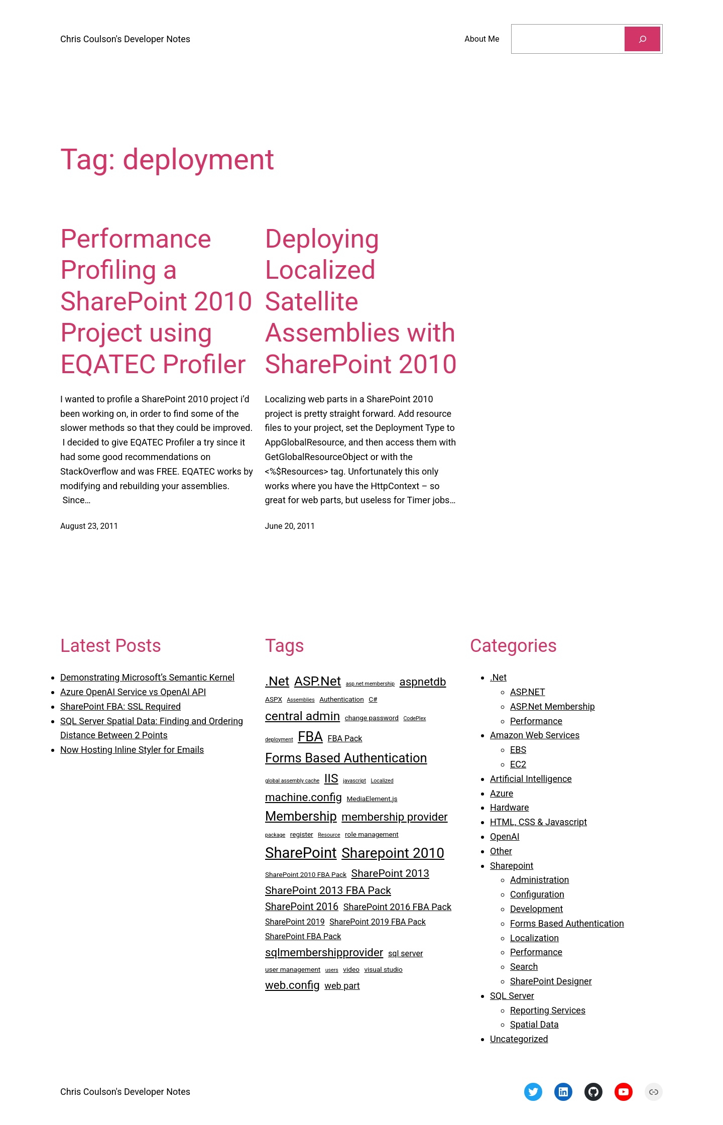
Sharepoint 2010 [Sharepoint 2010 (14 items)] (392, 853)
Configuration (537, 894)
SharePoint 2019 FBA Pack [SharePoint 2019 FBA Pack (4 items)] (377, 922)
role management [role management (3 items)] (372, 834)
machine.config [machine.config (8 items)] (303, 797)
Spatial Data (534, 1024)
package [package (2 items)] (275, 835)
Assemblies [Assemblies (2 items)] (300, 700)
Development (536, 909)
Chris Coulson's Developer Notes (125, 39)
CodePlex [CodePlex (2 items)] (414, 718)
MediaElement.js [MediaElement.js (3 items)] (372, 799)
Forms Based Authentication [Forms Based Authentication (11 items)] (346, 757)
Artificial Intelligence (531, 778)
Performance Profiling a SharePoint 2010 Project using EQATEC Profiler (156, 301)
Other (501, 851)
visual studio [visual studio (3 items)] (383, 969)
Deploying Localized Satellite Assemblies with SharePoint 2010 (361, 301)
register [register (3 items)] (301, 834)
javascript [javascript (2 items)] (354, 780)
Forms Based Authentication (567, 923)
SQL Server (512, 995)
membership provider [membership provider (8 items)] (394, 816)
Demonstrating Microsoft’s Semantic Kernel (147, 677)
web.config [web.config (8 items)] (292, 984)
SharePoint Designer (551, 981)
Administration (539, 879)
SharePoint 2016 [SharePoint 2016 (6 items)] (301, 907)
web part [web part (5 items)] (341, 985)
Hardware (509, 807)
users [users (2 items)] (331, 970)
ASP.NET (527, 692)
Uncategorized (519, 1039)
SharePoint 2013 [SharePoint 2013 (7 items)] (390, 873)
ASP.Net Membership (552, 706)
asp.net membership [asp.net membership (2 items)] (370, 684)
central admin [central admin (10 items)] (302, 716)
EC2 (518, 764)
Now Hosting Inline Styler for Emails (132, 749)
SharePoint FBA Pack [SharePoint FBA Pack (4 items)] (303, 936)
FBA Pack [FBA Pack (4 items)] (345, 738)
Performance (536, 721)
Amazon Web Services (534, 735)
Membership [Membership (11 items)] (301, 816)
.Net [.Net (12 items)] (277, 681)
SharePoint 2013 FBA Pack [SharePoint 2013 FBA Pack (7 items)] (328, 890)
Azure (501, 793)
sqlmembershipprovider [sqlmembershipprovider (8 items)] (324, 952)
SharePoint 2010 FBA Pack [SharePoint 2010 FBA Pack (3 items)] (305, 874)
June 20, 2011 (290, 526)
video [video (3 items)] (351, 969)
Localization (534, 938)
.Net (498, 677)
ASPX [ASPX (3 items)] (273, 699)
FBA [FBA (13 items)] (310, 737)
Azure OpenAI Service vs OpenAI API (133, 692)
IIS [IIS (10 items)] (331, 778)
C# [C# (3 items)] (373, 699)
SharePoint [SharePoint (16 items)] (301, 852)
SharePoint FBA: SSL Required (120, 706)
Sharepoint (511, 865)
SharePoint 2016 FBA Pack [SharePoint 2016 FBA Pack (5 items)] (397, 907)
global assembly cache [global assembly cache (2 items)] (292, 780)
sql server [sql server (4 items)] (405, 953)
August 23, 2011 (89, 526)
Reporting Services (547, 1010)
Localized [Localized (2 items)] (382, 780)
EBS (518, 749)
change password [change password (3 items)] (372, 718)
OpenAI (505, 836)
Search (524, 966)
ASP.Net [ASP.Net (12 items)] (317, 681)
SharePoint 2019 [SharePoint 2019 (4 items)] (295, 922)
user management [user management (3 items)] (292, 969)
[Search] (642, 39)
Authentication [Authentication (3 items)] (341, 699)
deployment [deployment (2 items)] (279, 739)
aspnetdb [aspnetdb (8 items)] (423, 681)
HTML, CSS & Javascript (538, 822)
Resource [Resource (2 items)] (329, 835)
